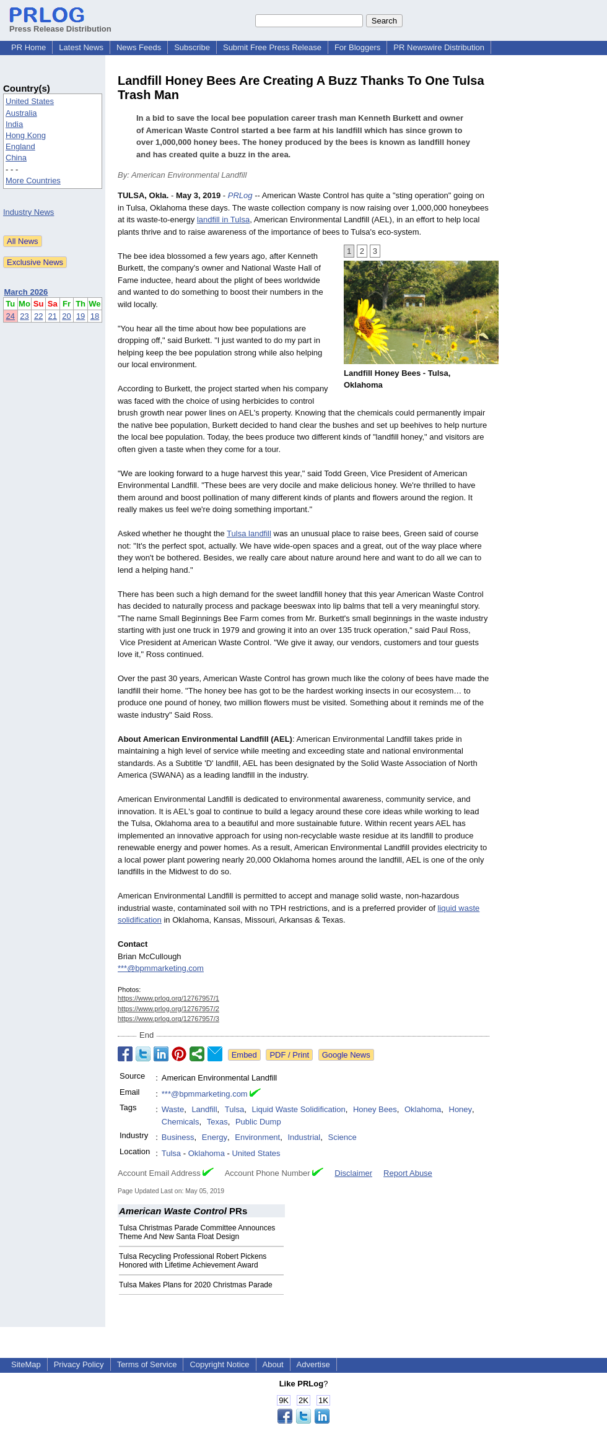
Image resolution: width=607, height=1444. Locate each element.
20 (66, 316)
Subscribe (192, 47)
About (273, 1364)
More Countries (33, 180)
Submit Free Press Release (272, 47)
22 (38, 316)
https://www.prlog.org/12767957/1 (168, 998)
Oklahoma (422, 1109)
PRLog (240, 195)
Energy (214, 1137)
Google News (346, 1054)
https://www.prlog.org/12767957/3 (168, 1018)
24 (10, 316)
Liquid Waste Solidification (298, 1109)
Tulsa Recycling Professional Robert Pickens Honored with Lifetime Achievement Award (192, 1260)
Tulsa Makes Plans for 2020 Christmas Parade (196, 1285)
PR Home (28, 47)
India (14, 124)
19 (80, 316)
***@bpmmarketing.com (161, 968)
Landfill (204, 1109)
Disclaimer (353, 1173)
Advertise (313, 1364)
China (16, 157)
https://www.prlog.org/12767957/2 (168, 1008)
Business (178, 1137)
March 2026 (26, 292)
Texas (217, 1121)
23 (24, 316)
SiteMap (26, 1364)
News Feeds (138, 47)
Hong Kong (26, 135)
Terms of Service (147, 1364)
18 (94, 316)
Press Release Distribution (60, 24)
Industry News (28, 212)
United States (30, 101)
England (20, 146)
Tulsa (234, 1109)
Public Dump (258, 1121)
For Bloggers (357, 47)
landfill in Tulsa (223, 219)
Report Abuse (407, 1173)
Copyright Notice (219, 1364)
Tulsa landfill (249, 533)
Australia (21, 113)
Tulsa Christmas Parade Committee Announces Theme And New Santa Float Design (197, 1232)
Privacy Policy (79, 1364)
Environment (257, 1137)
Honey (461, 1109)
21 (52, 316)
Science (342, 1137)
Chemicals (180, 1121)
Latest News (81, 47)
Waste (173, 1109)
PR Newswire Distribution (438, 47)
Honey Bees (375, 1109)
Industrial (303, 1137)
